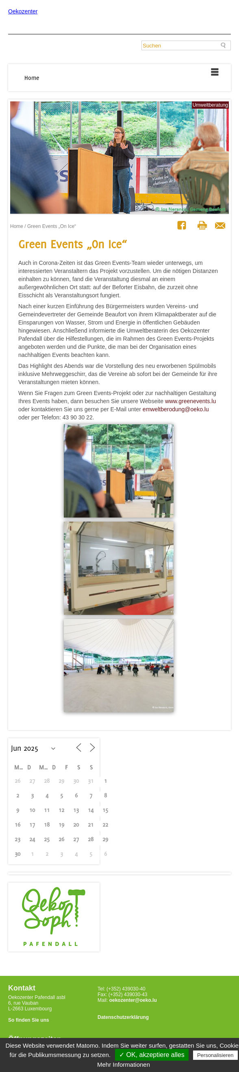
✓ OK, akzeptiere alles (152, 1054)
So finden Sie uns (28, 1020)
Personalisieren (215, 1055)
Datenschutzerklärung (123, 1017)
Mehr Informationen (123, 1064)
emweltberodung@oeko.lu (176, 409)
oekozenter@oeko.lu (133, 1000)
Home (31, 77)
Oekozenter (22, 11)
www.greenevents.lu (190, 401)
